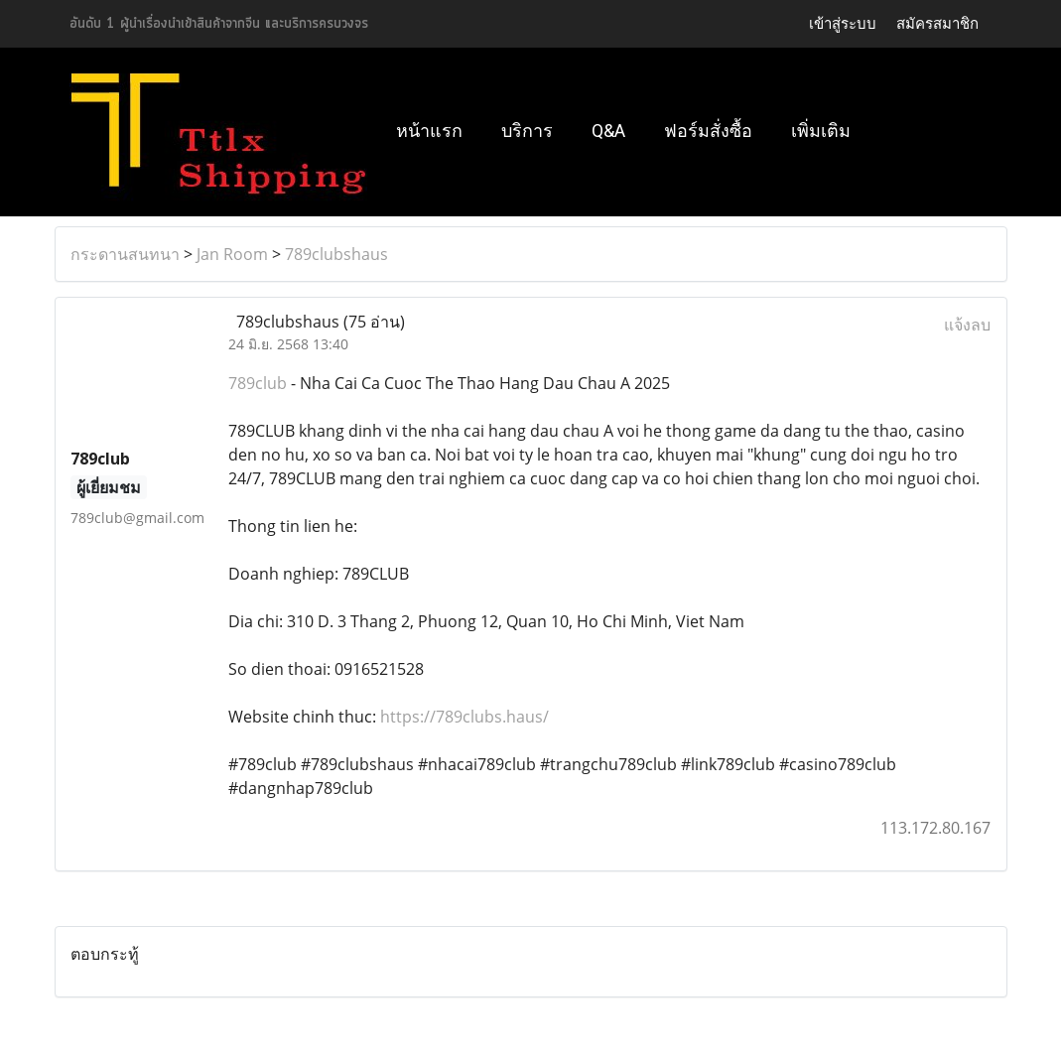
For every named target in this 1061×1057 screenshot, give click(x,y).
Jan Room (232, 254)
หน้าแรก (429, 130)
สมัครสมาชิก (937, 23)
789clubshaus (336, 254)
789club (257, 383)
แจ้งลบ (967, 324)
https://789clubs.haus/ (464, 716)
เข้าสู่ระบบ (842, 23)
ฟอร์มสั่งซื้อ (708, 130)
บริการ (527, 130)
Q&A (608, 130)
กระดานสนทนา (125, 254)
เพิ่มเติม (821, 130)
